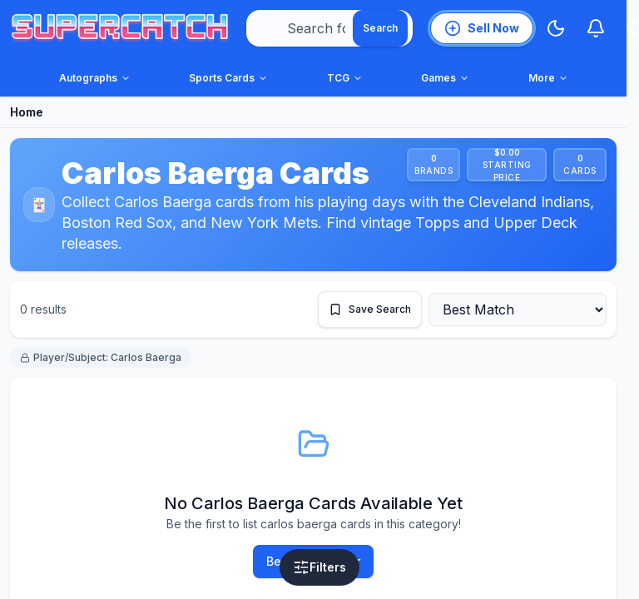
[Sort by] (517, 309)
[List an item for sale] (481, 28)
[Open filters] (319, 567)
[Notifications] (595, 28)
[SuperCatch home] (120, 28)
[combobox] (329, 28)
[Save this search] (370, 309)
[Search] (380, 28)
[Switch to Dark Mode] (555, 28)
